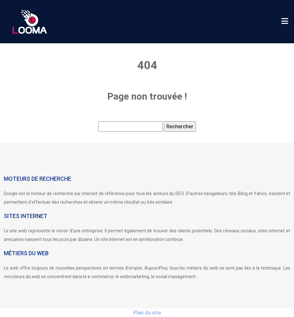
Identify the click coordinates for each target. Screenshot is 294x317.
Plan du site (147, 312)
